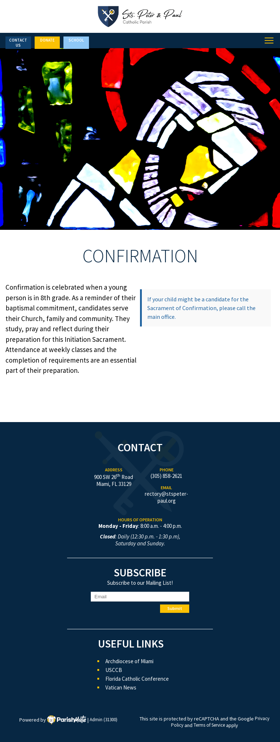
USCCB (113, 669)
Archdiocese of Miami (129, 661)
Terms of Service (209, 725)
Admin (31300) (103, 720)
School (76, 40)
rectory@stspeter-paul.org (166, 497)
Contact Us (18, 43)
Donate (47, 40)
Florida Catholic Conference (137, 678)
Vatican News (120, 687)
